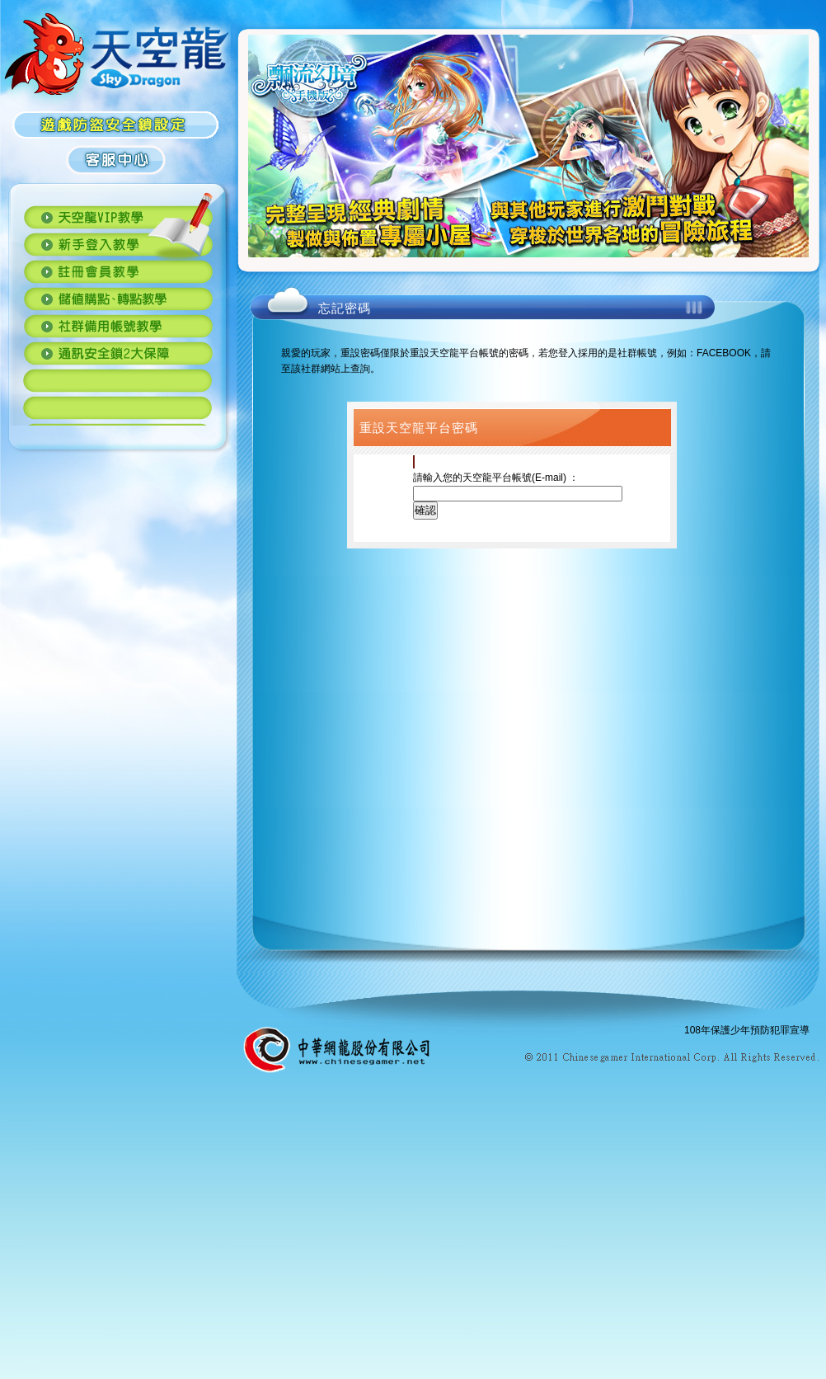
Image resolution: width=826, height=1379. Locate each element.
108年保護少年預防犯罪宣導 (747, 1030)
